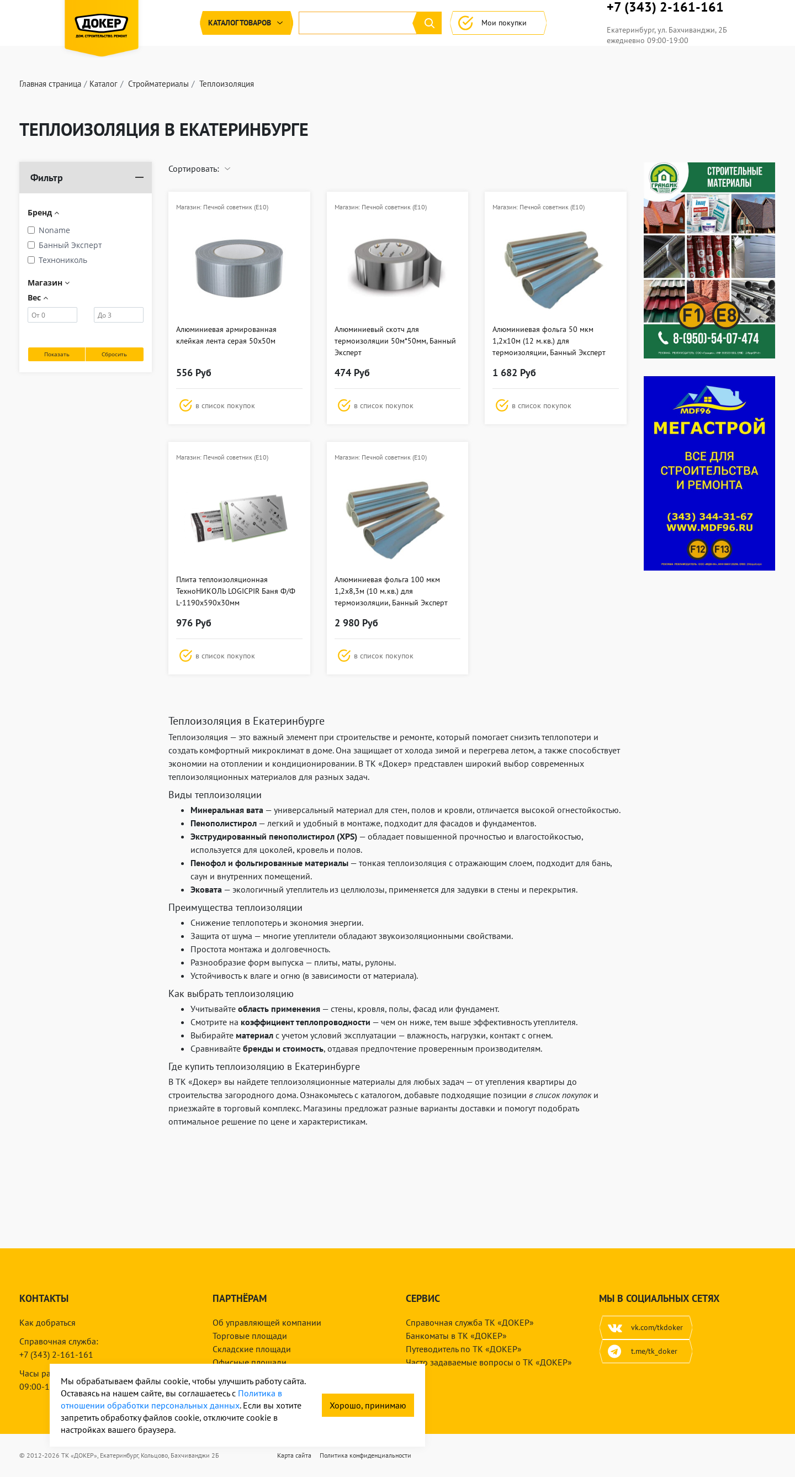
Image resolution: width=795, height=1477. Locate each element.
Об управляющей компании (267, 1322)
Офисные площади (250, 1362)
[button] (239, 434)
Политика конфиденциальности (365, 1455)
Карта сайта (294, 1455)
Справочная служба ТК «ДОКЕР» (470, 1322)
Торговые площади (250, 1335)
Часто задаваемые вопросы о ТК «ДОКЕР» (489, 1362)
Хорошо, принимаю (368, 1405)
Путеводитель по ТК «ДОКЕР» (464, 1348)
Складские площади (252, 1348)
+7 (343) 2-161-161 (707, 22)
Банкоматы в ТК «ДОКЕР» (456, 1335)
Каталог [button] (162, 52)
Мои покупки (582, 52)
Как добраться (47, 1322)
